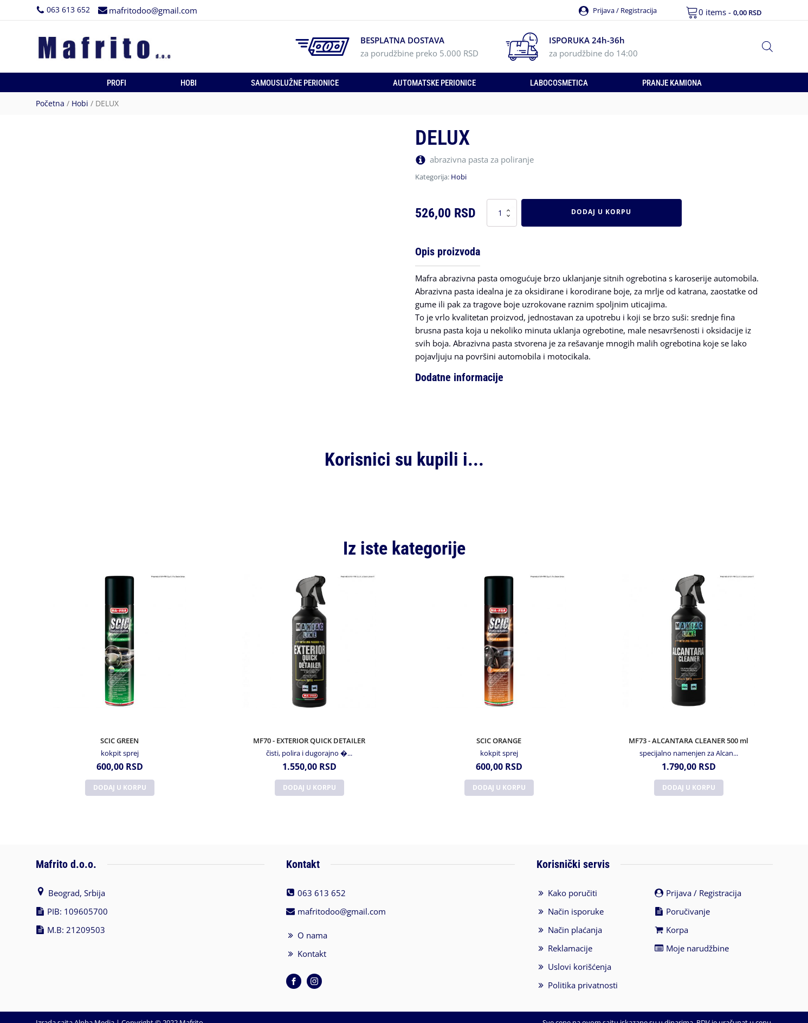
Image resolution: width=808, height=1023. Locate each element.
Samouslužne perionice (295, 83)
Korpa (677, 920)
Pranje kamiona (672, 83)
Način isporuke (576, 901)
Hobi (188, 83)
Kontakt (312, 943)
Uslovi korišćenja (579, 956)
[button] (616, 10)
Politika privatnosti (583, 975)
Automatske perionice (434, 83)
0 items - (730, 12)
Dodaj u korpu (601, 211)
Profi (116, 83)
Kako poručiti (572, 883)
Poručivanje (688, 901)
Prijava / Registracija (703, 883)
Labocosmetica (559, 83)
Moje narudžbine (697, 938)
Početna (50, 103)
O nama (312, 925)
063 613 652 (68, 9)
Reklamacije (570, 938)
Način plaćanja (575, 920)
